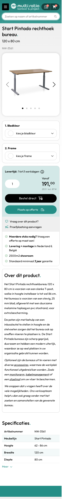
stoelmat (14, 379)
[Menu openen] (5, 6)
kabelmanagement (37, 374)
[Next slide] (53, 84)
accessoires (21, 365)
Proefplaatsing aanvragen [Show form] (23, 227)
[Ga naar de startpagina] (25, 6)
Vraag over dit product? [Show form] (21, 221)
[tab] (22, 108)
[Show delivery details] (42, 172)
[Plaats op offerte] (31, 209)
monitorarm (16, 374)
